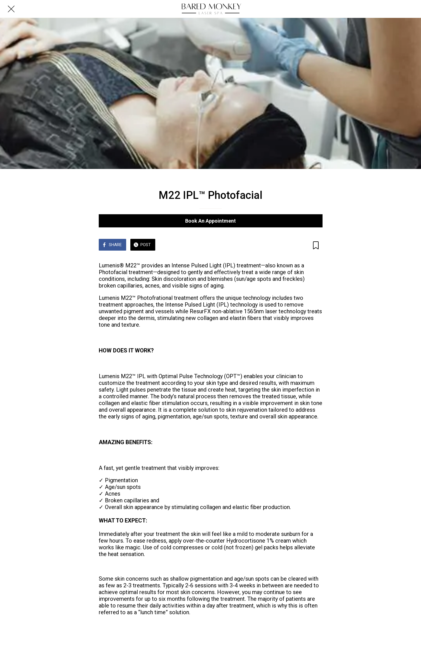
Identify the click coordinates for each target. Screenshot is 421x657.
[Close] (11, 9)
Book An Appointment (210, 221)
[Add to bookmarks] (316, 245)
